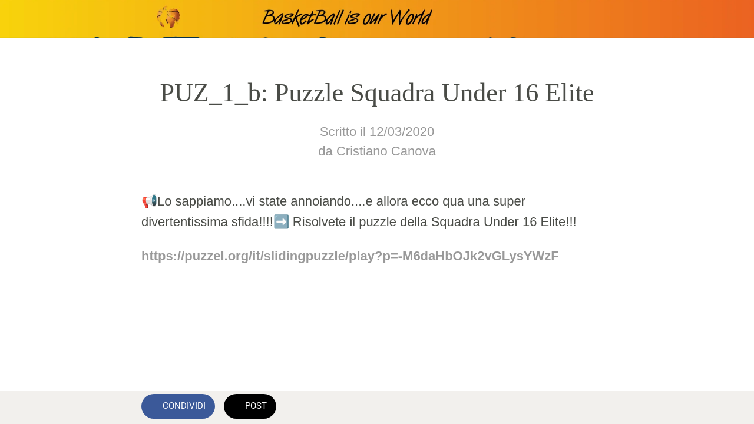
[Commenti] (598, 407)
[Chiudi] (19, 19)
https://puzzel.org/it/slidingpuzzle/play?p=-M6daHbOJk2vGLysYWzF (350, 256)
